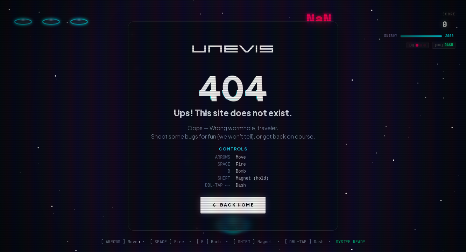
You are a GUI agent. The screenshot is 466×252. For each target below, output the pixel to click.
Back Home (233, 205)
